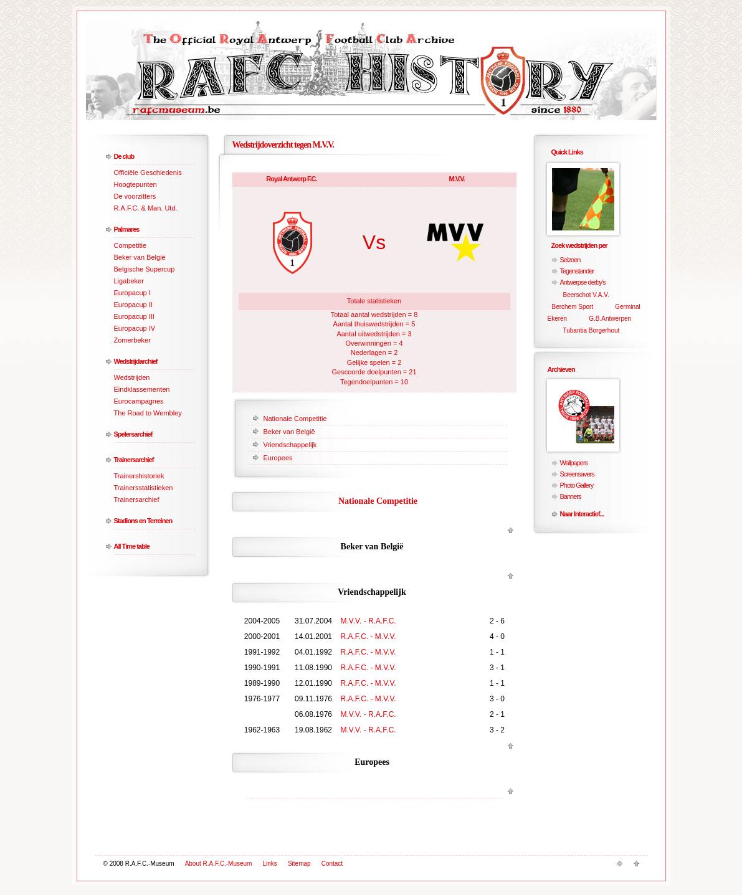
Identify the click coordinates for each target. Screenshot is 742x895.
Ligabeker (129, 281)
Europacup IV (135, 328)
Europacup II (133, 304)
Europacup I (132, 292)
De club (124, 156)
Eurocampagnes (139, 401)
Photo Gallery (577, 485)
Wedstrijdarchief (136, 361)
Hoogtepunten (135, 184)
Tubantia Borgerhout (591, 330)
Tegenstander (577, 271)
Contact (332, 863)
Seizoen (570, 259)
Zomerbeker (132, 340)
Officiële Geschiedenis (148, 172)
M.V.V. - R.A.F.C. (368, 621)
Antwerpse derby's (583, 282)
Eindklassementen (142, 389)
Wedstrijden (132, 377)
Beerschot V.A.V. (586, 294)
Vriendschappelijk (290, 444)
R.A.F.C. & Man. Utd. (146, 208)
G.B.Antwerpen (610, 318)
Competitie (130, 245)
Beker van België (140, 257)
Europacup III (134, 316)
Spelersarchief (133, 434)
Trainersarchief (134, 459)
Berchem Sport (573, 306)
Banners (570, 496)
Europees (278, 458)
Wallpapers (574, 462)
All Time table (132, 546)
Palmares (127, 229)
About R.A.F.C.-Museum (218, 863)
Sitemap (299, 863)
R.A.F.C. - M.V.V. (368, 636)
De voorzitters (135, 196)
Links (270, 863)
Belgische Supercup (144, 269)
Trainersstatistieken (143, 487)
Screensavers (577, 474)
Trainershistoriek (139, 476)
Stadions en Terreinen (143, 520)
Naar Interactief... (582, 514)
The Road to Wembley (148, 413)
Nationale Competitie (295, 418)
